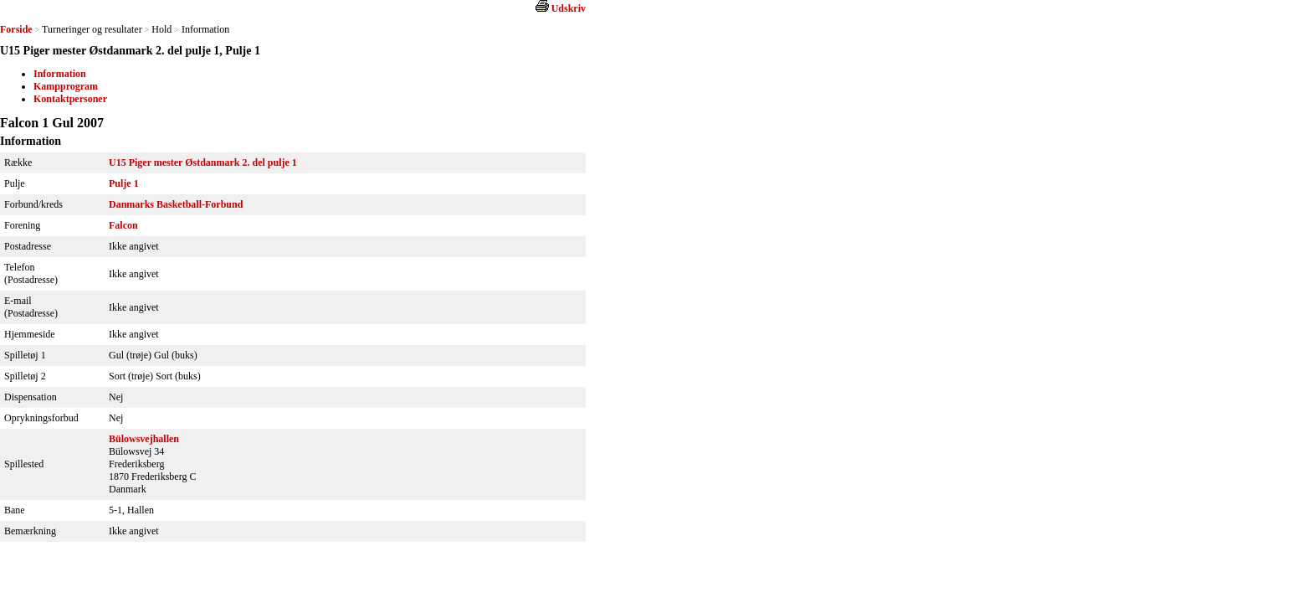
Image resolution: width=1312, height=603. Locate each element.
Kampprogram (65, 86)
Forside (16, 29)
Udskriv (568, 8)
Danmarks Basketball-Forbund (176, 204)
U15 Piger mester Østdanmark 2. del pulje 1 (203, 162)
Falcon (123, 225)
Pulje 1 (124, 183)
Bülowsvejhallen (144, 439)
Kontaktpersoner (70, 99)
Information (59, 74)
